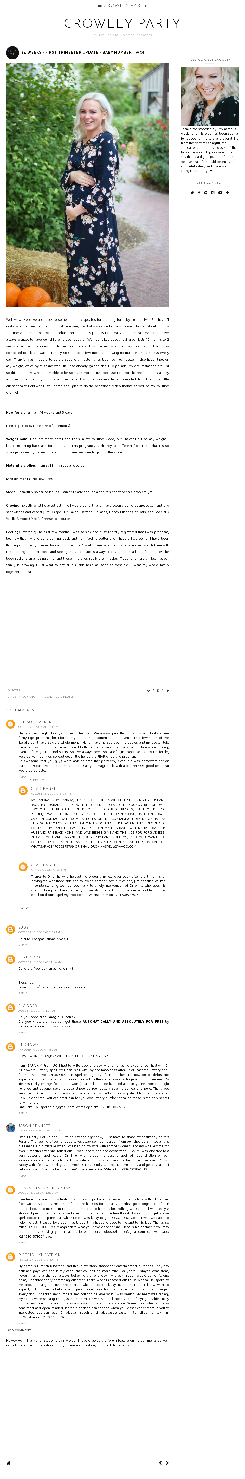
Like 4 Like (61, 1026)
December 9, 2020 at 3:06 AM (39, 1130)
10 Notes (13, 690)
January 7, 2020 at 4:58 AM (38, 1049)
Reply (22, 776)
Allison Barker (35, 722)
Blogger (27, 1006)
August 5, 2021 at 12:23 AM (38, 1192)
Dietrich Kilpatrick (39, 1255)
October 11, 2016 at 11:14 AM (40, 962)
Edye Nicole (31, 957)
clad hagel (43, 788)
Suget (24, 927)
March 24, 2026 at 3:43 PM (38, 1259)
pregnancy (27, 696)
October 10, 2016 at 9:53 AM (39, 932)
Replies (39, 780)
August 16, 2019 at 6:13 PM (51, 793)
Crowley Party (122, 5)
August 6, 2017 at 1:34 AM (37, 1010)
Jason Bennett (34, 1126)
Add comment (19, 1330)
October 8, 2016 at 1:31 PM (38, 726)
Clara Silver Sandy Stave (45, 1188)
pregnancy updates (57, 696)
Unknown (28, 1045)
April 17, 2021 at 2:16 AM (49, 869)
